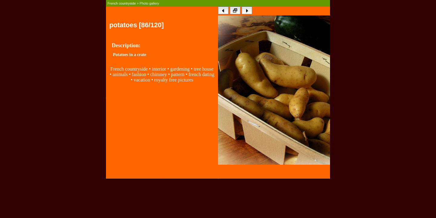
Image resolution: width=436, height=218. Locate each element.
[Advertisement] (162, 136)
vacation (142, 79)
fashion (139, 74)
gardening (180, 68)
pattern (177, 74)
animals (120, 74)
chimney (159, 74)
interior (159, 68)
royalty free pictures (173, 79)
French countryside (121, 3)
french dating (201, 74)
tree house (203, 68)
